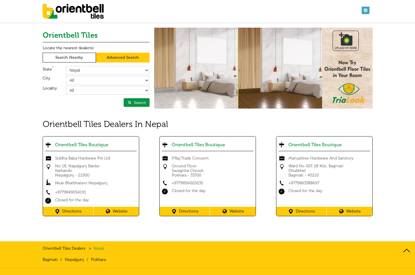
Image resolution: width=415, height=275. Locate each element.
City (46, 78)
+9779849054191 (70, 192)
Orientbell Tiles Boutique (81, 144)
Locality (50, 88)
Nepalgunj (74, 259)
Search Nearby (69, 57)
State (48, 69)
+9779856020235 (187, 183)
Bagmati (50, 259)
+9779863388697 (303, 183)
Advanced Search (123, 57)
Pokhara (98, 259)
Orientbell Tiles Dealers (64, 248)
